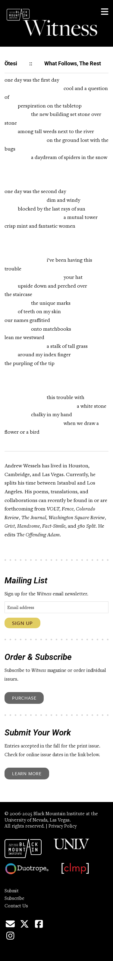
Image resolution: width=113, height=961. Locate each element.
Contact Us (16, 906)
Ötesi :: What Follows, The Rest (53, 64)
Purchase (24, 697)
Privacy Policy (63, 826)
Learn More (27, 773)
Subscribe (14, 898)
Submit (12, 891)
